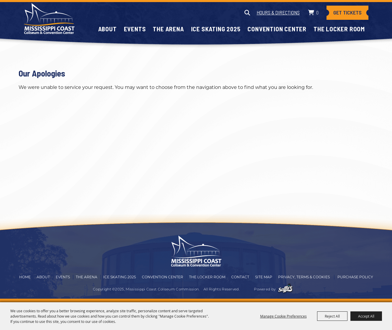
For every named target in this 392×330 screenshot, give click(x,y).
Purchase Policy (355, 277)
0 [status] (317, 12)
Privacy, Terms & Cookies (304, 277)
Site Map (263, 277)
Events (135, 28)
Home (25, 277)
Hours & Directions (278, 12)
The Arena (168, 28)
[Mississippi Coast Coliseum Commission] (49, 18)
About (107, 28)
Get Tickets (347, 12)
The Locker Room (339, 28)
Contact (240, 277)
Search (247, 12)
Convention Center (276, 28)
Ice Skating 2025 (216, 28)
